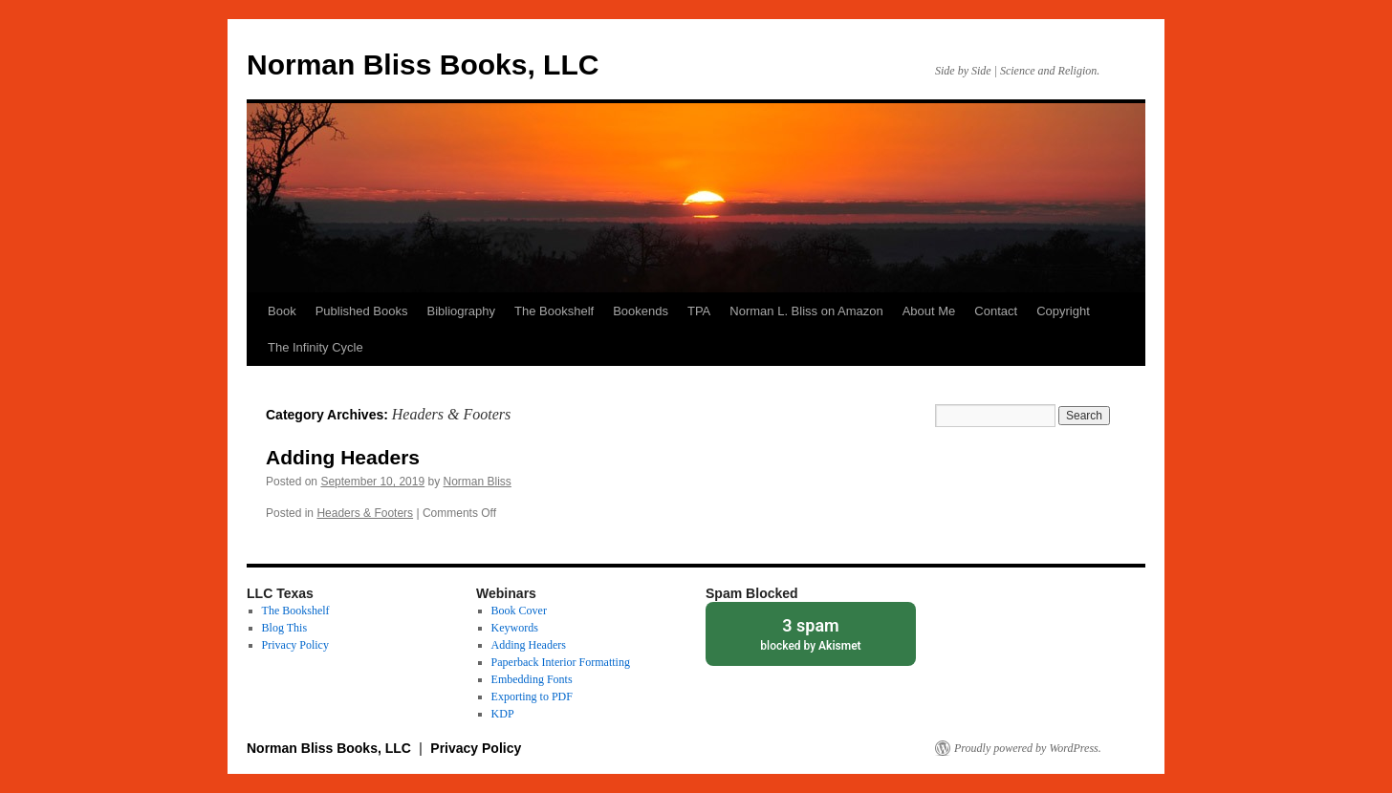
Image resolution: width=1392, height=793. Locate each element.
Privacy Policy (295, 645)
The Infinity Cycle (315, 347)
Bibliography (460, 311)
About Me (929, 311)
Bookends (640, 311)
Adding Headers (343, 457)
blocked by (810, 633)
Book (282, 311)
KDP (502, 713)
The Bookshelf (554, 311)
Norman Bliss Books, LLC (422, 64)
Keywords (514, 627)
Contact (995, 311)
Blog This (284, 627)
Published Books (361, 311)
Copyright (1063, 311)
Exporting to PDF (532, 696)
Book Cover (519, 610)
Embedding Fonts (532, 679)
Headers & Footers (364, 513)
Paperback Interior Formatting (560, 662)
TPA (698, 311)
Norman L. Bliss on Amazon (805, 311)
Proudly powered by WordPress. (1027, 748)
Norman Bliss (477, 481)
